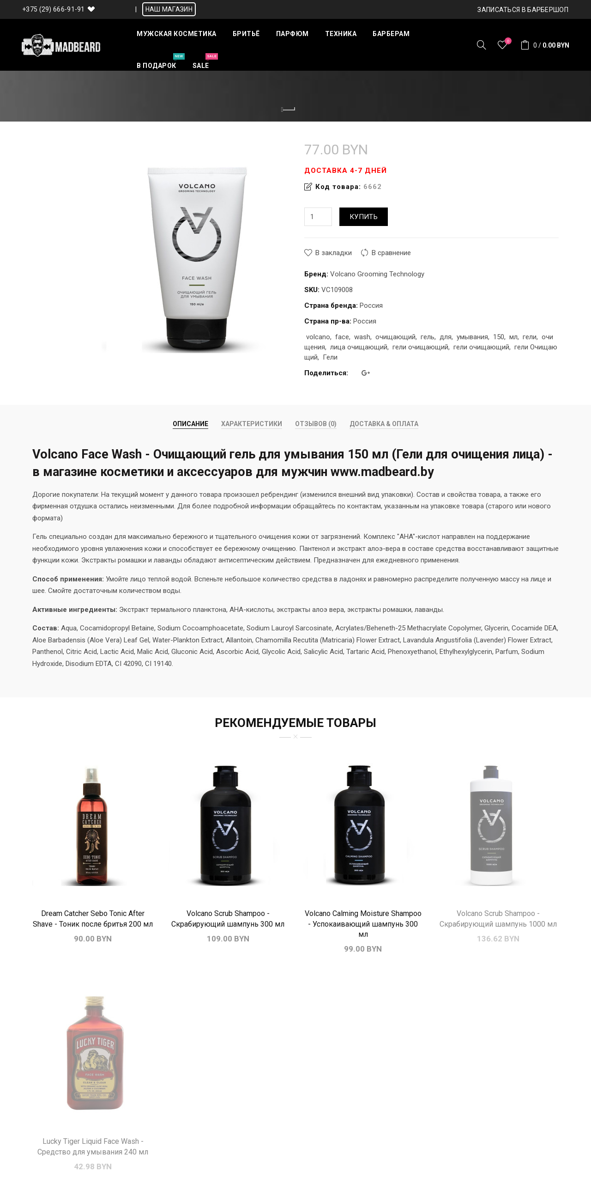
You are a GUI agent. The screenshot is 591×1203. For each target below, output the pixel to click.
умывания (472, 337)
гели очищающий (420, 347)
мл (513, 337)
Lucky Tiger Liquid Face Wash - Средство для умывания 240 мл (92, 1146)
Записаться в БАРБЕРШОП (522, 9)
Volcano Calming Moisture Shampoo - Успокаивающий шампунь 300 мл (363, 924)
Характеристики (251, 423)
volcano (318, 337)
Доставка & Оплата (384, 423)
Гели (330, 357)
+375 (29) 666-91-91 (53, 9)
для (446, 337)
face (342, 337)
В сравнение (391, 253)
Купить (364, 217)
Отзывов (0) (316, 423)
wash (362, 337)
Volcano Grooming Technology (377, 274)
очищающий (395, 337)
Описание (190, 423)
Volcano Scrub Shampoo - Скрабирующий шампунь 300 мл (227, 918)
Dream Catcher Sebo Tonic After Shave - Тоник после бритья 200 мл (93, 918)
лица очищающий (358, 347)
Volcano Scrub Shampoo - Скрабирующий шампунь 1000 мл (498, 918)
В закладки (333, 253)
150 (498, 337)
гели (530, 337)
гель (427, 337)
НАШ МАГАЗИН (169, 9)
